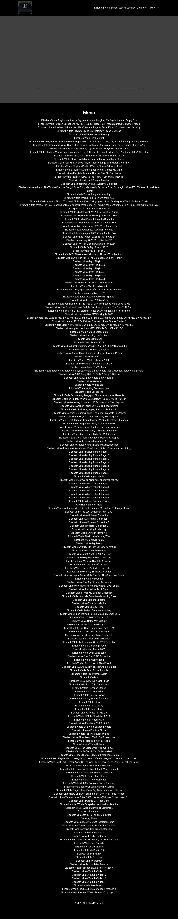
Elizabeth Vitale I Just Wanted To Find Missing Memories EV (89, 614)
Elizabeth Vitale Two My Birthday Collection (89, 582)
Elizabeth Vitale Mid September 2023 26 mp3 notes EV (89, 226)
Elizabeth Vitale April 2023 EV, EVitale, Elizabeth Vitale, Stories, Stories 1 (89, 321)
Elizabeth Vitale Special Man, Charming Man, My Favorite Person (89, 353)
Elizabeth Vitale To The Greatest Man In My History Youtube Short (89, 254)
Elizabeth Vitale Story (89, 702)
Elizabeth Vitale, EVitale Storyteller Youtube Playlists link (89, 804)
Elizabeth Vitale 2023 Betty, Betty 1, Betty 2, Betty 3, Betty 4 (88, 374)
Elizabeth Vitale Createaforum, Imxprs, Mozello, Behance (89, 444)
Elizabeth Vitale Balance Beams (89, 599)
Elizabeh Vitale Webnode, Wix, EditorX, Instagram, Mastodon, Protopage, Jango (89, 508)
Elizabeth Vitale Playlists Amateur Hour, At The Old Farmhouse (88, 173)
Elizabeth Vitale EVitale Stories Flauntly (89, 134)
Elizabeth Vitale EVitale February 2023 (89, 360)
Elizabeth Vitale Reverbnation (89, 885)
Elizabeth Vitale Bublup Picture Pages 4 (89, 462)
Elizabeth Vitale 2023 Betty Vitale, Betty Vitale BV (89, 377)
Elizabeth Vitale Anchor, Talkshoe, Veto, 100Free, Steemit (89, 406)
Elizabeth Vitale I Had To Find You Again (89, 740)
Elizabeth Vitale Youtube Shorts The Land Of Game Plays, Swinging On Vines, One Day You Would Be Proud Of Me (89, 201)
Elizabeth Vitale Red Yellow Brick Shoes (88, 589)
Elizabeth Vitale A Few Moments (89, 779)
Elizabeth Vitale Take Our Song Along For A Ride (89, 786)
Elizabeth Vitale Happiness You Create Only (89, 557)
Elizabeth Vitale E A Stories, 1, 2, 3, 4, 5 (89, 349)
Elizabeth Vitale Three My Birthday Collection (89, 592)
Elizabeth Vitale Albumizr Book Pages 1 (89, 483)
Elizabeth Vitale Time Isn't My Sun (89, 603)
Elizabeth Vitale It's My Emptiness (89, 836)
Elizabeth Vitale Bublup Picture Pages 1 (89, 451)
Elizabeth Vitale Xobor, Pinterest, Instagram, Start (89, 822)
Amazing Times (89, 818)
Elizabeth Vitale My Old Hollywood (89, 286)
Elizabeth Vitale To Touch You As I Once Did (89, 751)
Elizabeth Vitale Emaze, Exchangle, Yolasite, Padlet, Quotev (88, 416)
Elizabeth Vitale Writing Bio (89, 384)
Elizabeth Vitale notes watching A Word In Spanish (89, 296)
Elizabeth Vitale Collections (89, 391)
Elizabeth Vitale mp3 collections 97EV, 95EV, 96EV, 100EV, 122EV (89, 328)
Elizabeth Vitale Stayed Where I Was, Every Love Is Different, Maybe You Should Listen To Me (89, 758)
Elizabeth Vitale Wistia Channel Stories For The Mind (89, 825)
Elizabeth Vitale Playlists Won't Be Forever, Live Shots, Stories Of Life (89, 155)
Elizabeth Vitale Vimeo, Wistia (89, 832)
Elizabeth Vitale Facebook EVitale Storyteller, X (89, 867)
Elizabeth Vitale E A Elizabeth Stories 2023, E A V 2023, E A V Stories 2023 (89, 346)
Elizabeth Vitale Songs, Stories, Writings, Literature (120, 7)
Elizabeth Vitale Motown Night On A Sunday (89, 561)
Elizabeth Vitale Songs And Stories (89, 776)
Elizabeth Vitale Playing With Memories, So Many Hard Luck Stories (89, 159)
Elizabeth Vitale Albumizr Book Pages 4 (89, 494)
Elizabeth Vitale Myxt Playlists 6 (89, 279)
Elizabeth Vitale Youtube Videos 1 (89, 871)
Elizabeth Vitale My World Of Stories (89, 698)
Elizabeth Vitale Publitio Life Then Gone (89, 800)
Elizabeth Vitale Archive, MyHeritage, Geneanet (89, 829)
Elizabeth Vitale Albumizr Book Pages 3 (89, 490)
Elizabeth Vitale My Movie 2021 (89, 649)
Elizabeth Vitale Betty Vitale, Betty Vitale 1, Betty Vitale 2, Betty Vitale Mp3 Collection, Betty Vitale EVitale (89, 370)
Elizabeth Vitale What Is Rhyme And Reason (89, 772)
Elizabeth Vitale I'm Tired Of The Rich (89, 564)
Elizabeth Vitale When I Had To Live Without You (89, 198)
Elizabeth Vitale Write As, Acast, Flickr (89, 681)
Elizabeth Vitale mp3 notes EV (89, 293)
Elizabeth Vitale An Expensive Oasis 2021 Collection (89, 642)
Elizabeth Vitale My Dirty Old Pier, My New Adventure (89, 547)
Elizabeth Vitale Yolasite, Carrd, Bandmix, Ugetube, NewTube (89, 427)
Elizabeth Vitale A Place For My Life (89, 712)
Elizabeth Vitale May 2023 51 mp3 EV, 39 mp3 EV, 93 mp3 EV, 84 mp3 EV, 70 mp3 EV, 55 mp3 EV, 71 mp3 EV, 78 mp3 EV (89, 317)
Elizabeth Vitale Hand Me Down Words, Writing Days (89, 596)
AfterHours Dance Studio (89, 504)
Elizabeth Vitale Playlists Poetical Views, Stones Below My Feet (89, 166)
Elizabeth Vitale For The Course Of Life (89, 733)
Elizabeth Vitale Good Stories (89, 709)
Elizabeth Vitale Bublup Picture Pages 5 (89, 465)
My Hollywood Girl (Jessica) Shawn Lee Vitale (89, 635)
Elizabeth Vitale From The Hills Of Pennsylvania (89, 282)
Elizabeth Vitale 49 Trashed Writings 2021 (89, 624)
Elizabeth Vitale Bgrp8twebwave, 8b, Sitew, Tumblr (89, 423)
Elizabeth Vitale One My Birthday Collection (88, 571)
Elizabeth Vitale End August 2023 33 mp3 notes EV (89, 236)
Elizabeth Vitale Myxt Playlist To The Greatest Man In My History (89, 257)
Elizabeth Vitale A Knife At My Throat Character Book (88, 666)
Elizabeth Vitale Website (89, 381)
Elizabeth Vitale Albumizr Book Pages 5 (89, 497)
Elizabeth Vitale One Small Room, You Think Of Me (89, 628)
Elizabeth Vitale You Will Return (89, 744)
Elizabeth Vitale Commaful (89, 691)
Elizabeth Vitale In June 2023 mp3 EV (89, 300)
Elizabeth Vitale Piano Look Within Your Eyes (89, 765)
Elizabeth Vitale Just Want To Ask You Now (88, 554)
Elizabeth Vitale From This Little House (89, 684)
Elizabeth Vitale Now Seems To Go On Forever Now (89, 737)
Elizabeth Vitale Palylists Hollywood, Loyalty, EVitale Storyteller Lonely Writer (89, 148)
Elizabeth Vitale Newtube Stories (89, 688)
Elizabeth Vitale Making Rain (89, 659)
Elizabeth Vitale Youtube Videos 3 (89, 878)
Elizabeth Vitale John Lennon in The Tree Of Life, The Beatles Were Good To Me (89, 303)
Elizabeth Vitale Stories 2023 (89, 342)
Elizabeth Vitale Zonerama (89, 846)
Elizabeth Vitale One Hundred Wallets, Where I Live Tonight (89, 585)
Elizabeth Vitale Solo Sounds (89, 843)
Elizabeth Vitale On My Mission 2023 (89, 247)
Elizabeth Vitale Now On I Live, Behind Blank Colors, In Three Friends (89, 793)
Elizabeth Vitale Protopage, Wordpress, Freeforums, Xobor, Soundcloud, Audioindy (89, 448)
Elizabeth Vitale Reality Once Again (89, 674)
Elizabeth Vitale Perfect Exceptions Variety (89, 610)
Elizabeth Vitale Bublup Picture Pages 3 (89, 458)
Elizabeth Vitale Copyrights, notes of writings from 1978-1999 (89, 289)
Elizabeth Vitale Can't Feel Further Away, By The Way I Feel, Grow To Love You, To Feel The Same (89, 762)
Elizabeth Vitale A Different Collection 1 (89, 518)
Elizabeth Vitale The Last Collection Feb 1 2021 (89, 511)
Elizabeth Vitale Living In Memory (89, 529)
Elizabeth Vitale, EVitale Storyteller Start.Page (89, 807)
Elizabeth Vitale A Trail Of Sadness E (89, 617)
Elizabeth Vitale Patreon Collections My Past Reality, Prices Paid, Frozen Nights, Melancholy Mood (89, 124)
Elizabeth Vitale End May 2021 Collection (89, 638)
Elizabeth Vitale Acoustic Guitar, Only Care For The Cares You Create (89, 575)
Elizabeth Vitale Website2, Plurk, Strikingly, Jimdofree (89, 430)
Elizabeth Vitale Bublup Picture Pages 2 (89, 455)
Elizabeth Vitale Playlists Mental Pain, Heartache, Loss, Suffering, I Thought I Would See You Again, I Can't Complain (89, 152)
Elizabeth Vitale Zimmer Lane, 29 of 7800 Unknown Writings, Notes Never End (89, 797)
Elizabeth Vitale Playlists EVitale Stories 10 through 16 (89, 892)
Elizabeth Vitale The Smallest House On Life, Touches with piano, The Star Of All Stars (88, 307)
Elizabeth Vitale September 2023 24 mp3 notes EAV (89, 222)
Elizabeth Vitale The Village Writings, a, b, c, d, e (89, 748)
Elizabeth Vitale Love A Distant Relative (89, 180)
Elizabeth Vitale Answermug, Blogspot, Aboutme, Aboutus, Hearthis (89, 395)
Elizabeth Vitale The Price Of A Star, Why (89, 536)
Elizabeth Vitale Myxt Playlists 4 (89, 272)
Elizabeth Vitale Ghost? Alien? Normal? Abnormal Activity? (89, 480)
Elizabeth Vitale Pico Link (89, 857)
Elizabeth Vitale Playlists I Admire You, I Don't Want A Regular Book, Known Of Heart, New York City (89, 127)
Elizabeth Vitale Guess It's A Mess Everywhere (89, 568)
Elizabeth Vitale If (89, 677)
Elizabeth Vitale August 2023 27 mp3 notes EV (89, 229)
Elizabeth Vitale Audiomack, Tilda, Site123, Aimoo (89, 434)
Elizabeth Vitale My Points (89, 543)
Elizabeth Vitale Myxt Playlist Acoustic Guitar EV (89, 219)
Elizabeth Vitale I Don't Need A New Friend (89, 663)
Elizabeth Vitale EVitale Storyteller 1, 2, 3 (89, 716)
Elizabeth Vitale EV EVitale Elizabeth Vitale (89, 726)
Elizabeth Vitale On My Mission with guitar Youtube (89, 243)
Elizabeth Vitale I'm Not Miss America (89, 864)
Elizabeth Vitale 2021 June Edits (89, 652)
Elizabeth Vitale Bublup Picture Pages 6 (89, 469)
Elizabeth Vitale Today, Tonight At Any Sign (89, 194)
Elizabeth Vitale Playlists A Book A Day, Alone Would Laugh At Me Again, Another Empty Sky (89, 120)
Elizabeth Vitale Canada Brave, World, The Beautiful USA (89, 839)
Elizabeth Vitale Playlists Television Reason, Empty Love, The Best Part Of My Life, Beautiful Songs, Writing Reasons (89, 141)
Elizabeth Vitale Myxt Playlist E (89, 250)
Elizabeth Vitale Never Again (89, 540)
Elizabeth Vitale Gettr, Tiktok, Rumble (89, 670)
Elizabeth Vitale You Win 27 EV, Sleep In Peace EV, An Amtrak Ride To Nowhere (89, 310)
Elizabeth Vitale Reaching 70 (89, 719)
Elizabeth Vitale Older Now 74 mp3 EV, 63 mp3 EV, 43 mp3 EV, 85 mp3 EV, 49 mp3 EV (89, 324)
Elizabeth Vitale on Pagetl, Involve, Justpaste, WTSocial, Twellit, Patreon (89, 399)
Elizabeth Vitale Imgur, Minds (89, 476)
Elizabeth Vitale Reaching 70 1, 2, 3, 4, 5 (89, 723)
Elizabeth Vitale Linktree (89, 853)
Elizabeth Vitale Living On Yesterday (89, 367)
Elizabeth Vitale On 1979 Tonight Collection (89, 815)
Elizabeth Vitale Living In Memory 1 (89, 532)
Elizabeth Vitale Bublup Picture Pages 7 (89, 473)
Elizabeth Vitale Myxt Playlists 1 (89, 261)
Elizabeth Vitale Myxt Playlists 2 (89, 265)
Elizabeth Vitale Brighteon (89, 339)
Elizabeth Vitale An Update (89, 578)
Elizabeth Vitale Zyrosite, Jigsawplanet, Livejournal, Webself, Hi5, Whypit (89, 413)
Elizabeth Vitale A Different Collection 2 (89, 522)
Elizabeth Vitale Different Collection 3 (89, 525)
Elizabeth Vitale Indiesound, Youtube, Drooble (89, 441)
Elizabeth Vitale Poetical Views (89, 695)
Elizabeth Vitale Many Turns (89, 607)
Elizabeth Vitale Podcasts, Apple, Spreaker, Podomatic (89, 409)
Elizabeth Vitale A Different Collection (89, 515)
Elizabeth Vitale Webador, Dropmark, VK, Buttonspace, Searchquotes (89, 402)
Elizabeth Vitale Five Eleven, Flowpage (89, 631)
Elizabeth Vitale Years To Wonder (89, 550)
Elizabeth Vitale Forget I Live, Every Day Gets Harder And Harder (89, 790)
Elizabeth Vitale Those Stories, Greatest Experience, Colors (89, 755)
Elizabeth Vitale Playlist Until (89, 138)
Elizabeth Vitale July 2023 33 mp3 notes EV (89, 240)
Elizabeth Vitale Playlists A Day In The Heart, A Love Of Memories (89, 176)
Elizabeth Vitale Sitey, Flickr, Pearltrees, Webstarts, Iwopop (89, 437)
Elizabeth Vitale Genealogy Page (89, 645)
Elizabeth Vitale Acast (89, 811)
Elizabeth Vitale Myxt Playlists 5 (89, 275)
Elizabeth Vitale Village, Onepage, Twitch (89, 501)
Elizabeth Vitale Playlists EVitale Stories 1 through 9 (89, 889)
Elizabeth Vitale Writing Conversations (89, 388)
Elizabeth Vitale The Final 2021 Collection (88, 656)
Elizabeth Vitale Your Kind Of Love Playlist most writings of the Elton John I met (89, 162)
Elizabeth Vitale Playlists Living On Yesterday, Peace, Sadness (89, 131)
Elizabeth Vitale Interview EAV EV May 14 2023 (89, 314)
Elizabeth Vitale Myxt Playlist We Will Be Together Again (89, 212)
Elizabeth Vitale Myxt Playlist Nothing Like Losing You (89, 215)
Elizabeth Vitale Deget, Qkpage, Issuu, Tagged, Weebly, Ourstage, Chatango (89, 420)
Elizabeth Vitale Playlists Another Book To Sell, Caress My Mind (89, 169)
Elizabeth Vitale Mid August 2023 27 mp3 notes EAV (89, 233)
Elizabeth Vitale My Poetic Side (89, 850)
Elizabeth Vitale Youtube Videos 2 (89, 874)
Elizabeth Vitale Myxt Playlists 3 (89, 268)
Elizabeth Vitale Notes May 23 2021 (89, 621)
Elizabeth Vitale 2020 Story (89, 705)
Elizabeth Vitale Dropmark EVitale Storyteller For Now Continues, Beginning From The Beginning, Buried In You (89, 145)
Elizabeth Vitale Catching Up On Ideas (89, 335)
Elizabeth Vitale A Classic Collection (89, 332)
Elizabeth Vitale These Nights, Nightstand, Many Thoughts (89, 769)
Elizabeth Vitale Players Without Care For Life (88, 363)
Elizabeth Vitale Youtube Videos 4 (89, 882)
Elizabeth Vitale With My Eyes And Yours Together (89, 783)
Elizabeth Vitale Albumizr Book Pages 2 (89, 487)
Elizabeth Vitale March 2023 (89, 356)
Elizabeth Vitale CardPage (89, 860)
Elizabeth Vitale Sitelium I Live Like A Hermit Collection (88, 183)
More (152, 7)
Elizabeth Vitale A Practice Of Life (89, 730)
